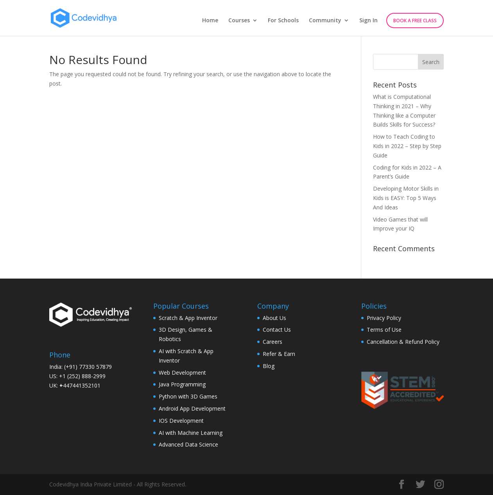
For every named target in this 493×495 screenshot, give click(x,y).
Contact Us (277, 329)
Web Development (182, 372)
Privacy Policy (384, 318)
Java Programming (182, 384)
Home (210, 21)
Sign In (368, 21)
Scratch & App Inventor (188, 318)
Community (325, 21)
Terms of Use (384, 329)
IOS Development (181, 420)
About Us (274, 318)
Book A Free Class (415, 20)
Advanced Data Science (188, 444)
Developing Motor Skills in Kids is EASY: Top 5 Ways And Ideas (406, 198)
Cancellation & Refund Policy (403, 341)
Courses (239, 21)
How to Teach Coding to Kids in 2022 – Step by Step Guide (407, 146)
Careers (272, 341)
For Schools (283, 21)
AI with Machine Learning (190, 432)
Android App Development (192, 408)
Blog (268, 366)
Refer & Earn (279, 353)
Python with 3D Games (188, 396)
